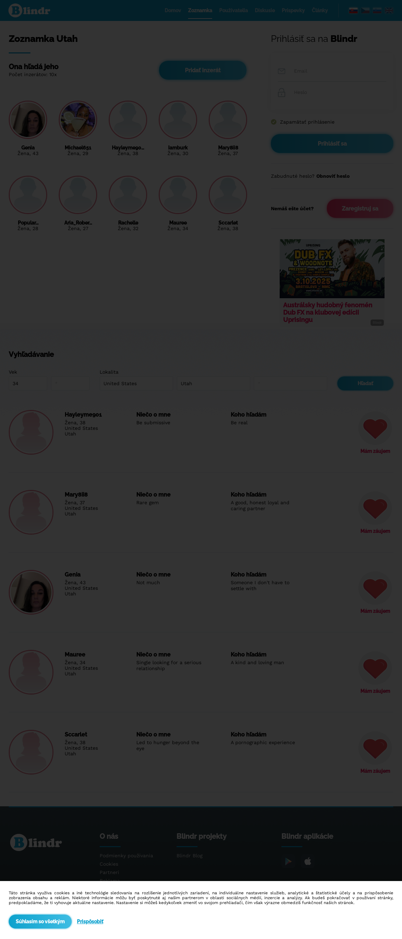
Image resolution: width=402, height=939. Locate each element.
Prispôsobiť (90, 921)
